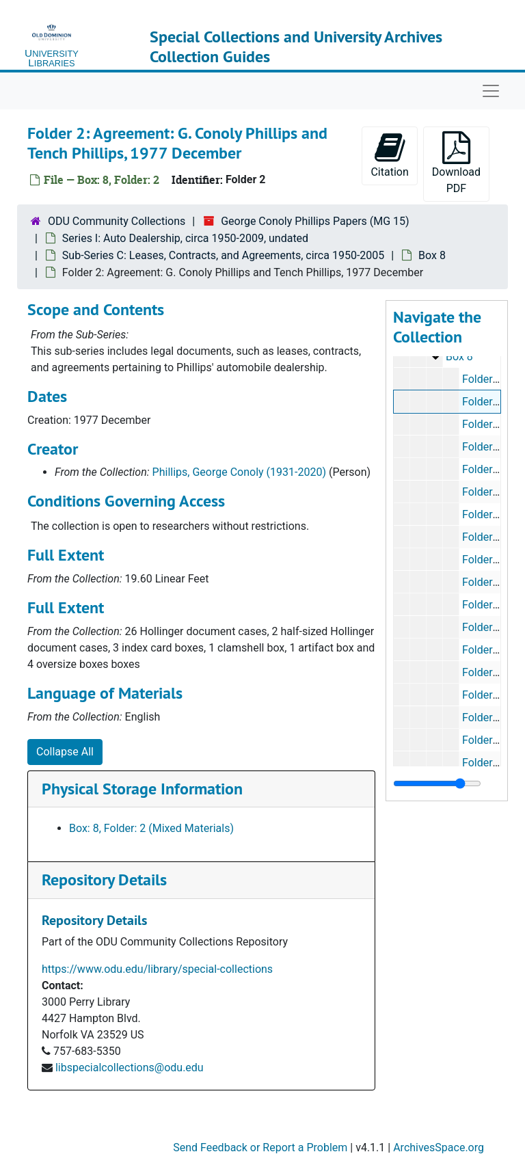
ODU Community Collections (116, 221)
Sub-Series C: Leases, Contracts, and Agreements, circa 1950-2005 (223, 255)
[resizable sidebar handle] (437, 783)
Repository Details (104, 879)
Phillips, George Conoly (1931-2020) (239, 472)
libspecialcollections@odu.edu (129, 1067)
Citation (389, 154)
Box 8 (432, 255)
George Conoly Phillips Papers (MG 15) (315, 221)
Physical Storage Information (142, 788)
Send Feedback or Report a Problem (260, 1147)
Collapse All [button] (65, 751)
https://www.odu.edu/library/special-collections (157, 969)
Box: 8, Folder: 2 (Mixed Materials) (151, 828)
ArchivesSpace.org (438, 1147)
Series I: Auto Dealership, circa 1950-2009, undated (185, 238)
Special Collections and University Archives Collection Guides (296, 46)
